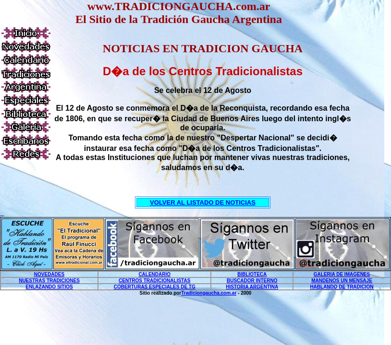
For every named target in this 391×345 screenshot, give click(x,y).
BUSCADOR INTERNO (252, 280)
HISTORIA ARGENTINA (252, 286)
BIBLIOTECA (252, 274)
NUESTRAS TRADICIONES (49, 280)
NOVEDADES (49, 274)
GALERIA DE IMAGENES (342, 274)
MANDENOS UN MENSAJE (341, 280)
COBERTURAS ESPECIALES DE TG (155, 286)
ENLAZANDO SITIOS (49, 286)
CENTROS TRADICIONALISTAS (154, 280)
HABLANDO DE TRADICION (341, 286)
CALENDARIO (154, 274)
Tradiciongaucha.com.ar (208, 293)
